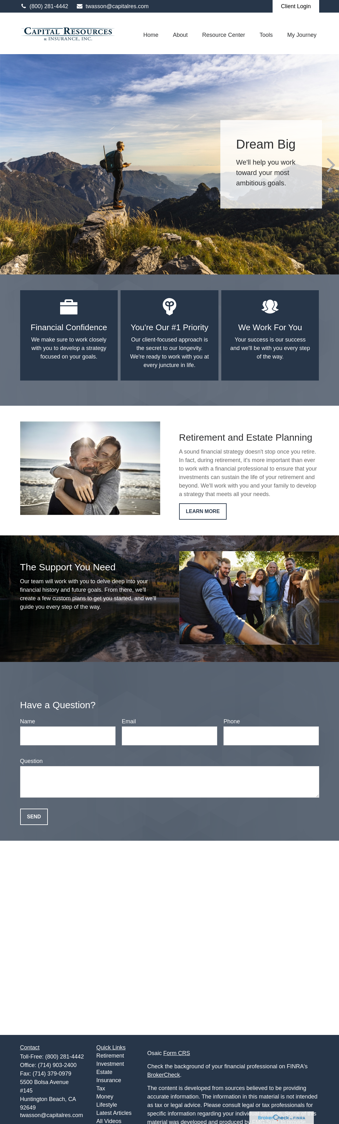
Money (104, 1096)
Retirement (110, 1056)
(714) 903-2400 (57, 1065)
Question (31, 761)
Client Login (296, 6)
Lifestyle (106, 1105)
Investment (110, 1064)
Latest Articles (114, 1113)
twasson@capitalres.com (112, 6)
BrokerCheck (163, 1075)
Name (27, 721)
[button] (151, 35)
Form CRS (176, 1053)
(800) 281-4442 (44, 6)
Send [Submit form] (34, 816)
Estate (104, 1072)
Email (129, 721)
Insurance (108, 1080)
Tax (100, 1088)
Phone (231, 721)
